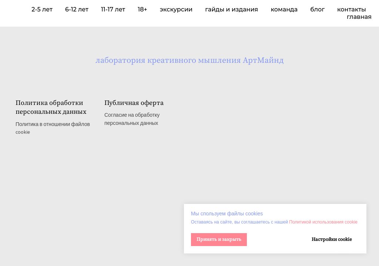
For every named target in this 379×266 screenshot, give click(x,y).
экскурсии (176, 9)
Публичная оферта (134, 103)
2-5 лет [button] (42, 9)
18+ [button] (142, 9)
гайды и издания (231, 9)
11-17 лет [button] (113, 9)
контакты (351, 9)
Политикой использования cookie (323, 222)
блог (317, 9)
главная (359, 16)
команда (284, 9)
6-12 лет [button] (76, 9)
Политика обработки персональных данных (51, 107)
